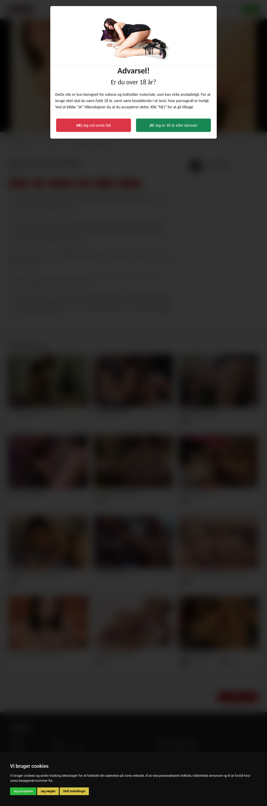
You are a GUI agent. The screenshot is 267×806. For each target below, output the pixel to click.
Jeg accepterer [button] (23, 791)
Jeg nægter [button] (47, 791)
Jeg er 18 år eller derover (173, 125)
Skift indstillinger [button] (74, 791)
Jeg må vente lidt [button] (93, 125)
